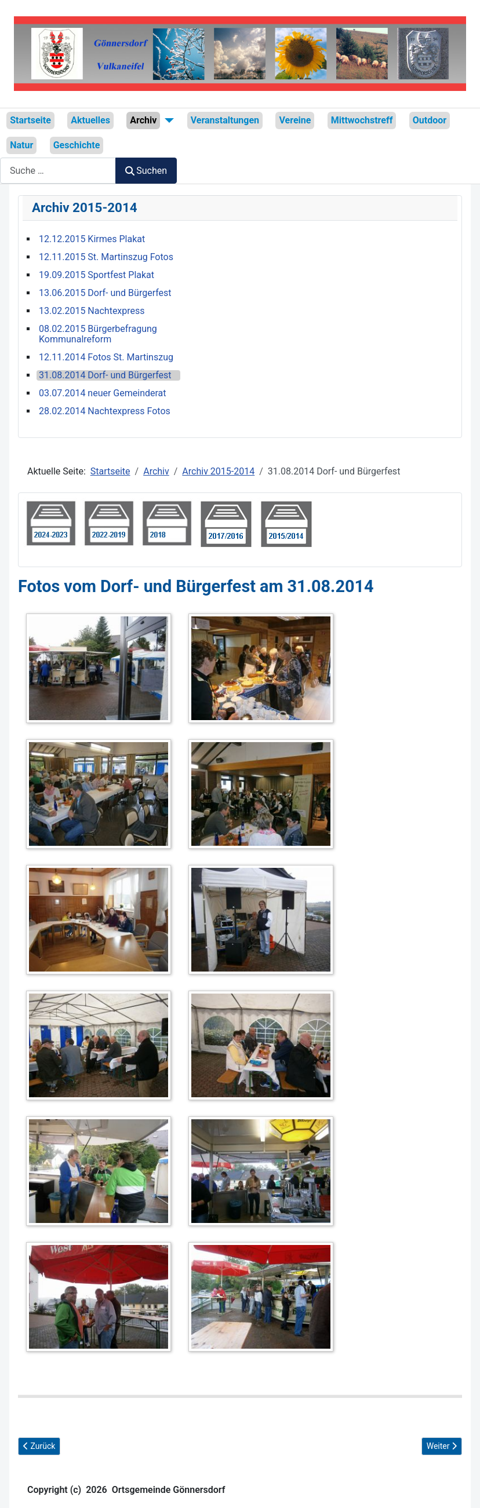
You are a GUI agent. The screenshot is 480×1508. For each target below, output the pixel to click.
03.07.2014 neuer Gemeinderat (102, 393)
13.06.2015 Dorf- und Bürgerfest (105, 293)
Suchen (146, 170)
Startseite (30, 120)
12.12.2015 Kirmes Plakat (92, 239)
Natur (21, 145)
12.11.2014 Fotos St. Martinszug (106, 357)
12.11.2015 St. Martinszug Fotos (106, 257)
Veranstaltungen (225, 120)
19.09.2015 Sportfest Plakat (96, 275)
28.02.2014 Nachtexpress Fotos (104, 411)
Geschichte (76, 145)
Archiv (143, 120)
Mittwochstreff (362, 120)
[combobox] (58, 171)
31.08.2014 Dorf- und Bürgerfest (105, 375)
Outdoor (429, 120)
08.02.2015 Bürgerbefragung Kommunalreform (98, 334)
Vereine (295, 120)
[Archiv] (167, 120)
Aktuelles (90, 120)
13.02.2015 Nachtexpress (92, 311)
